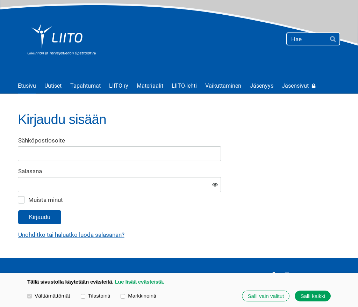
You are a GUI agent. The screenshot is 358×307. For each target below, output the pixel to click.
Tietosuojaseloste (212, 254)
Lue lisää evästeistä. (139, 282)
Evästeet (252, 254)
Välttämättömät (48, 296)
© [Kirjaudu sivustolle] (21, 254)
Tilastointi (95, 296)
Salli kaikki (313, 296)
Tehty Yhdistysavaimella (318, 254)
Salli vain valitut (266, 296)
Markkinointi (138, 296)
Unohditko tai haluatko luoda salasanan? (141, 213)
